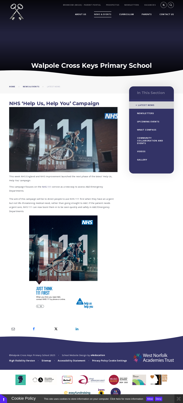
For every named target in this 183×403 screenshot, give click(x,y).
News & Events (31, 86)
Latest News (53, 86)
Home (12, 86)
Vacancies (150, 5)
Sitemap (46, 360)
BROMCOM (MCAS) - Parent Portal (82, 5)
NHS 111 (46, 186)
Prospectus (112, 5)
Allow (150, 399)
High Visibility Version (22, 360)
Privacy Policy (100, 360)
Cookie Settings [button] (118, 360)
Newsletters (131, 5)
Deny (159, 399)
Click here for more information (126, 399)
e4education (98, 355)
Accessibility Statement (71, 360)
